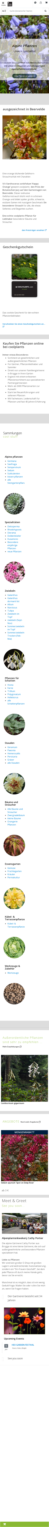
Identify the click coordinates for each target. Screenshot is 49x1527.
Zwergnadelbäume (16, 815)
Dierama (11, 532)
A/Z (4, 10)
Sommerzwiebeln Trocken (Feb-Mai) (15, 635)
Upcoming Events (14, 1338)
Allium (10, 604)
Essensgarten (12, 863)
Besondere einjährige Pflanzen (12, 545)
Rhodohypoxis (14, 529)
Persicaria (12, 756)
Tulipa (10, 610)
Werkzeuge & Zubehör (12, 967)
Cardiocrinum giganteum (12, 1103)
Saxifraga (12, 464)
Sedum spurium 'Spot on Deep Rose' (17, 1182)
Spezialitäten (12, 522)
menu (3, 4)
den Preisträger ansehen (34, 230)
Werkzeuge (13, 972)
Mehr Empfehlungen (12, 1047)
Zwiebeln (10, 590)
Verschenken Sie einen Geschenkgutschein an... (23, 325)
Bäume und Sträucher (11, 803)
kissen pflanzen (15, 476)
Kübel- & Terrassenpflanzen (15, 918)
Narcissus (12, 607)
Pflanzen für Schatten (12, 679)
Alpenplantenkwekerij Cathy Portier (22, 1238)
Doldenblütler (14, 535)
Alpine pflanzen (14, 456)
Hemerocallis (13, 753)
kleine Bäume (14, 818)
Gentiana (11, 461)
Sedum (10, 470)
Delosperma (13, 526)
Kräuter (11, 874)
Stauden (9, 742)
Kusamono (12, 539)
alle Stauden (13, 762)
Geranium (12, 747)
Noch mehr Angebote (31, 1122)
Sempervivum (14, 467)
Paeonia (11, 750)
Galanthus (12, 595)
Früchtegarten (14, 871)
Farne (10, 688)
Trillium (11, 691)
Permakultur (13, 877)
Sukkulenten (13, 473)
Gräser (10, 759)
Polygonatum (14, 694)
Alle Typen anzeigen (24, 76)
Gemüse (11, 868)
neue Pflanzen (14, 551)
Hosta (10, 684)
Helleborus (12, 697)
